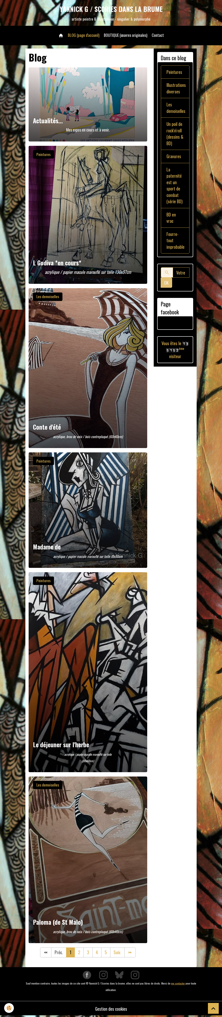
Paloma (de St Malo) (58, 922)
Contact (158, 35)
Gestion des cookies (111, 1009)
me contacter (178, 984)
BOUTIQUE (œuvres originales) (125, 35)
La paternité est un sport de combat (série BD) (174, 187)
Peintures (43, 155)
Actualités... (48, 121)
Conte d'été (47, 427)
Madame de (47, 547)
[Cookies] (9, 1008)
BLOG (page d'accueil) (84, 35)
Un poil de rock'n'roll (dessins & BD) (174, 135)
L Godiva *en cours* (57, 263)
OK (166, 285)
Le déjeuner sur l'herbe (61, 745)
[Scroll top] (213, 1008)
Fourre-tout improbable (175, 243)
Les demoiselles (47, 297)
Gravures (173, 158)
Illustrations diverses (176, 89)
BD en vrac (171, 220)
